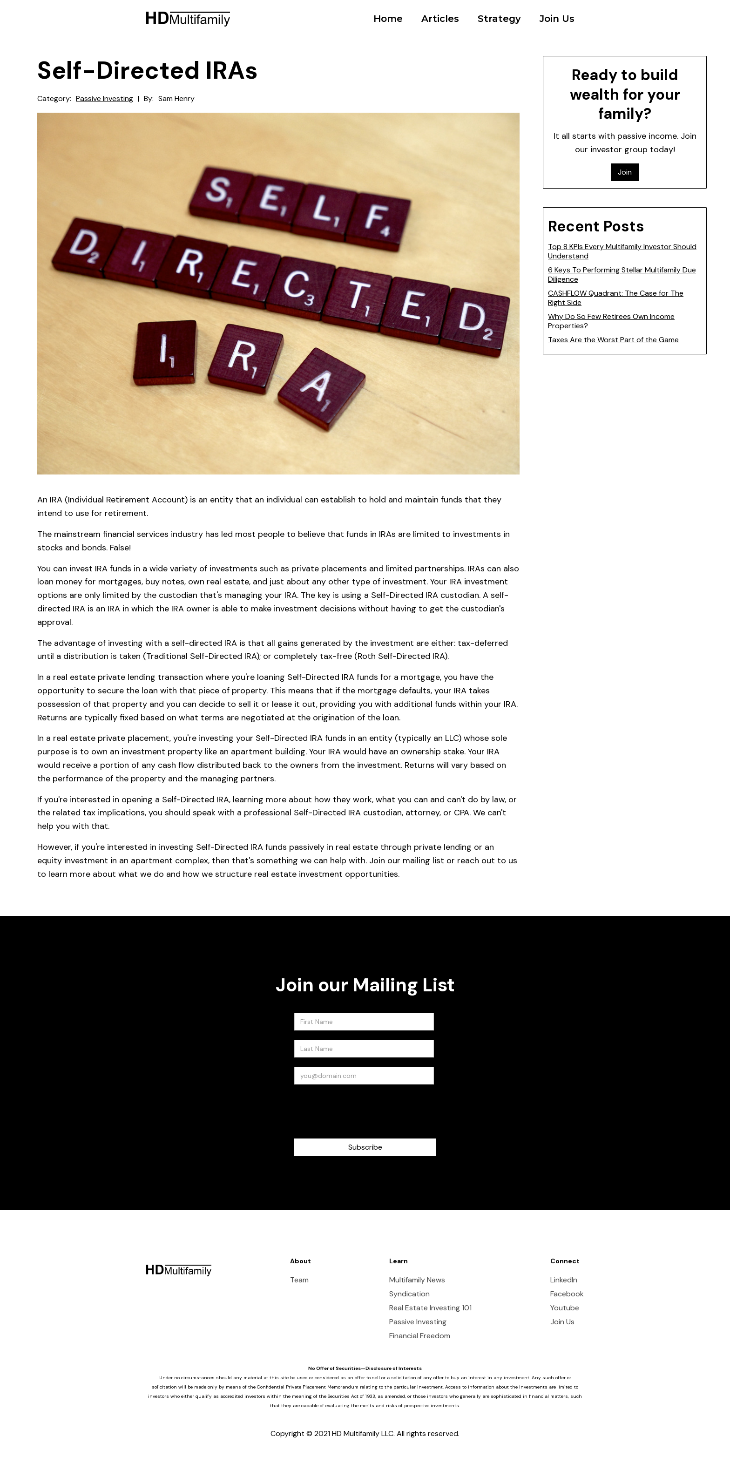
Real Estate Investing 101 (430, 1308)
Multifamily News (417, 1280)
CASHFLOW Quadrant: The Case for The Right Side (615, 297)
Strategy (499, 18)
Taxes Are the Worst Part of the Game (613, 340)
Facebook (567, 1294)
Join (625, 172)
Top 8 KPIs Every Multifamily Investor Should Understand (622, 251)
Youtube (564, 1308)
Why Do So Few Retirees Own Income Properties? (611, 321)
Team (299, 1280)
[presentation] (365, 1112)
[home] (188, 12)
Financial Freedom (419, 1336)
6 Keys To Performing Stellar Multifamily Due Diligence (622, 274)
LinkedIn (563, 1280)
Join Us (557, 18)
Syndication (409, 1294)
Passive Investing (104, 98)
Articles (440, 18)
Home (388, 18)
